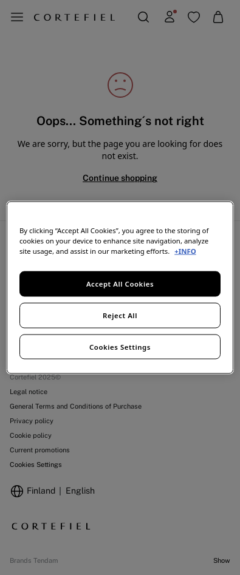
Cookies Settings (120, 346)
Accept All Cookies (120, 283)
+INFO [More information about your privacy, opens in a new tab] (185, 250)
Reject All (120, 314)
